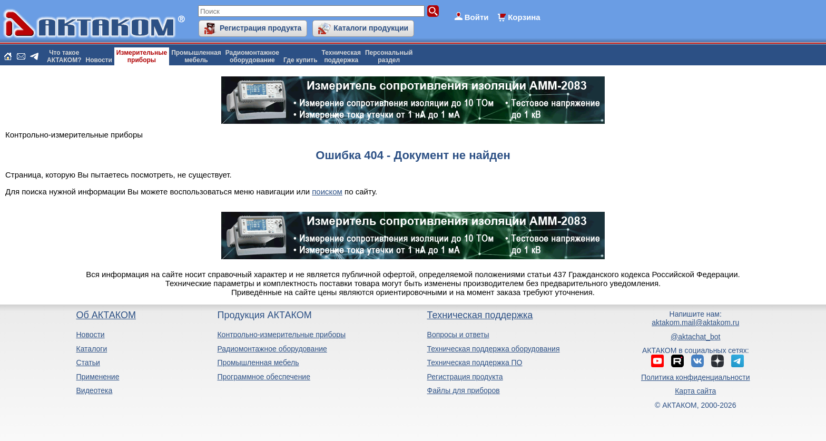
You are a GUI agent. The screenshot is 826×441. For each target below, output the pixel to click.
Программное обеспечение (263, 377)
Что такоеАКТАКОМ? (64, 56)
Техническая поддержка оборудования (493, 349)
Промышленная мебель (258, 362)
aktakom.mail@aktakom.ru (695, 322)
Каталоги (91, 349)
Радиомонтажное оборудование (272, 349)
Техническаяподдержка (341, 56)
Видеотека (94, 390)
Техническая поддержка (480, 315)
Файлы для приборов (463, 390)
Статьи (88, 362)
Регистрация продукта (260, 28)
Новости (99, 60)
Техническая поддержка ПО (475, 362)
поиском (327, 191)
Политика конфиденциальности (695, 377)
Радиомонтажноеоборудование (252, 56)
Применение (97, 377)
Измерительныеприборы (141, 56)
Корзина (524, 17)
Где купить (300, 60)
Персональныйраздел (388, 56)
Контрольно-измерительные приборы (281, 334)
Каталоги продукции (370, 28)
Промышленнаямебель (196, 56)
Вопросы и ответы (458, 334)
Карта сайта (695, 391)
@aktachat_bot (695, 336)
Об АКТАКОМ (105, 315)
